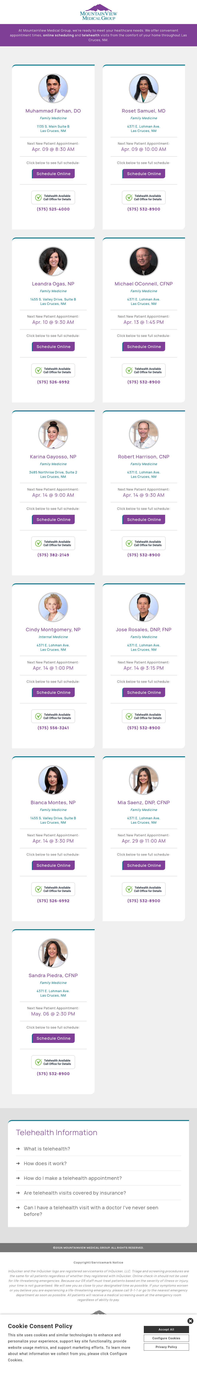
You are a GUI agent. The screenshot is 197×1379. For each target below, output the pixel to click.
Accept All (166, 1329)
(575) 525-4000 (53, 209)
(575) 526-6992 (53, 382)
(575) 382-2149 (53, 555)
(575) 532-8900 (143, 209)
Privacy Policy (166, 1347)
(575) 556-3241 (53, 727)
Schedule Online (54, 173)
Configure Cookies (166, 1338)
